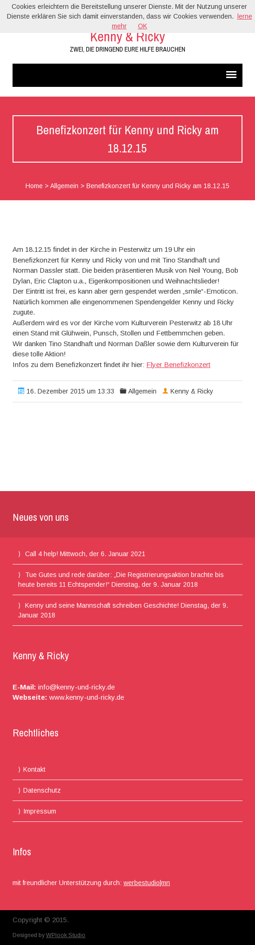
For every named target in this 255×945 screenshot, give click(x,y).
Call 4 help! (41, 554)
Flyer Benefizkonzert (178, 364)
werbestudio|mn (147, 882)
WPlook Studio (65, 935)
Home (34, 186)
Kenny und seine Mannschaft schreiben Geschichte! (102, 605)
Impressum (39, 811)
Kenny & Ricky (127, 36)
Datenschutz (42, 790)
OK (142, 26)
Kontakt (34, 769)
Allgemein (64, 186)
